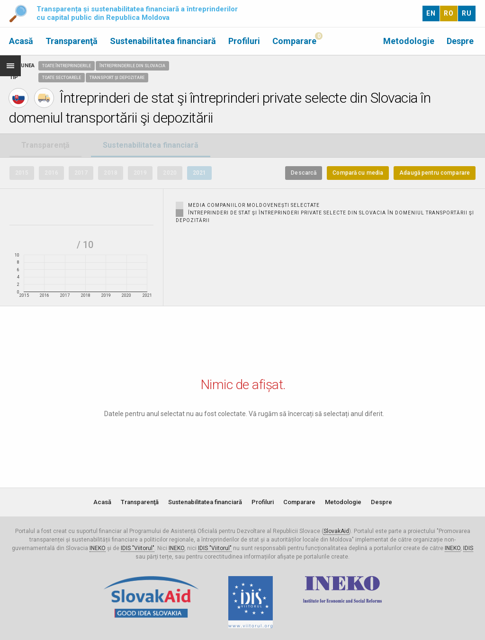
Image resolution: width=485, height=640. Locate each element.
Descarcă (303, 172)
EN (431, 13)
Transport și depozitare (117, 77)
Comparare (294, 41)
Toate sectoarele (61, 77)
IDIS (468, 548)
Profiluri (244, 41)
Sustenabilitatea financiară (163, 41)
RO (449, 13)
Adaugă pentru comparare (434, 172)
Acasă (21, 41)
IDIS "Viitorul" (137, 548)
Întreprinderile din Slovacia (132, 65)
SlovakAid (336, 531)
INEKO (98, 548)
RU (467, 13)
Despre (460, 41)
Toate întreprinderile (66, 65)
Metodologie (408, 41)
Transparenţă (71, 41)
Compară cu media (357, 172)
